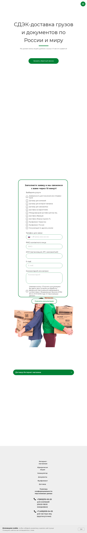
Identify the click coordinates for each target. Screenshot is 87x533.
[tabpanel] (43, 410)
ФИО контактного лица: (36, 242)
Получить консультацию (44, 301)
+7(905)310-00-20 (44, 499)
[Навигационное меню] (83, 4)
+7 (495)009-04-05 (45, 511)
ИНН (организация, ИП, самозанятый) (42, 252)
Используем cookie (10, 528)
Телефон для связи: (34, 233)
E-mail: (28, 262)
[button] (44, 61)
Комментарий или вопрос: (37, 271)
